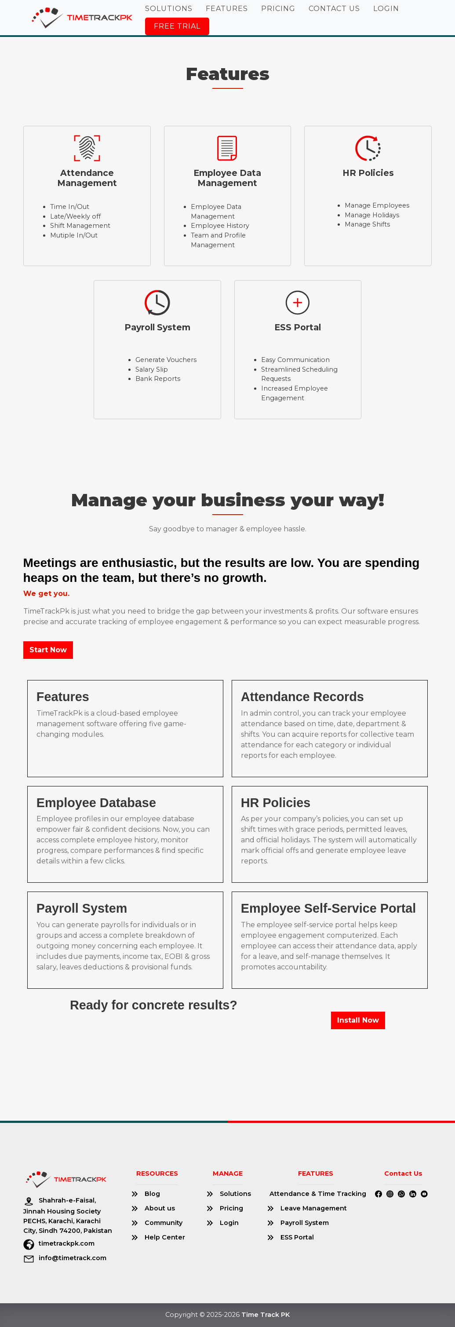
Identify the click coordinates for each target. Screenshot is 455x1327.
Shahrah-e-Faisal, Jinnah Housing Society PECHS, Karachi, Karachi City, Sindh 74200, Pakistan (67, 1215)
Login (386, 8)
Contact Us (334, 8)
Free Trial (177, 26)
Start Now (48, 650)
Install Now (358, 1020)
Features (227, 8)
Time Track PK (265, 1315)
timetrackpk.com (59, 1243)
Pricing (278, 8)
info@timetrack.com (64, 1258)
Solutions (169, 8)
